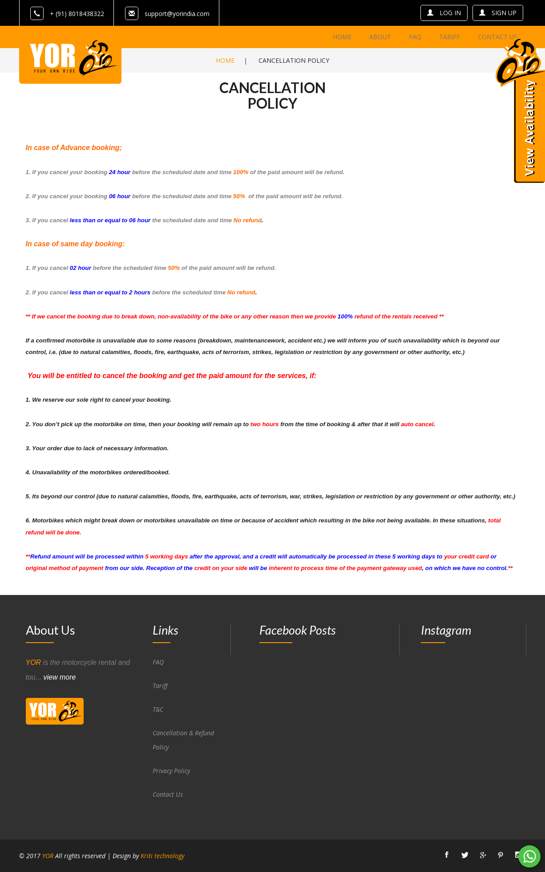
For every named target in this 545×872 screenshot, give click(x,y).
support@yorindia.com (177, 13)
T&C (158, 709)
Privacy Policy (171, 770)
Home (225, 60)
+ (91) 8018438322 (67, 13)
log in (444, 12)
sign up (498, 12)
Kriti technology (162, 856)
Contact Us (168, 794)
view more (60, 677)
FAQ (158, 662)
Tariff (160, 685)
